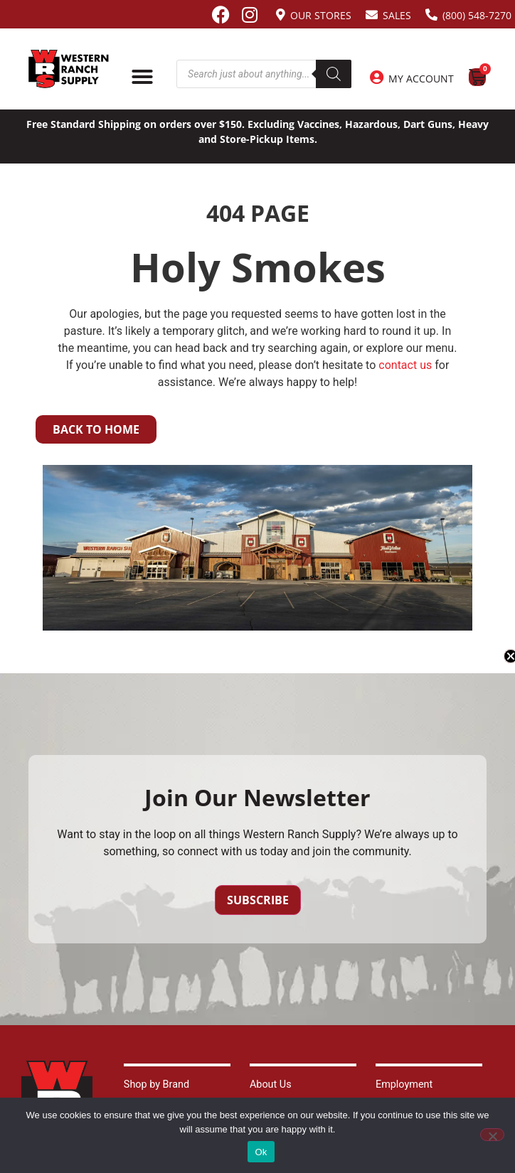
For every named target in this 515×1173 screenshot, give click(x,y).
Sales (397, 15)
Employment (404, 1084)
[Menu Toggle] (142, 76)
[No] (492, 1134)
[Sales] (372, 15)
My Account (421, 78)
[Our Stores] (281, 15)
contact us (405, 365)
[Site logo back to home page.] (68, 69)
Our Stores (320, 15)
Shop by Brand (156, 1084)
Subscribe (258, 900)
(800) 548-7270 (476, 15)
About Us (271, 1084)
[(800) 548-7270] (431, 15)
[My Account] (376, 77)
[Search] (333, 74)
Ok (261, 1152)
